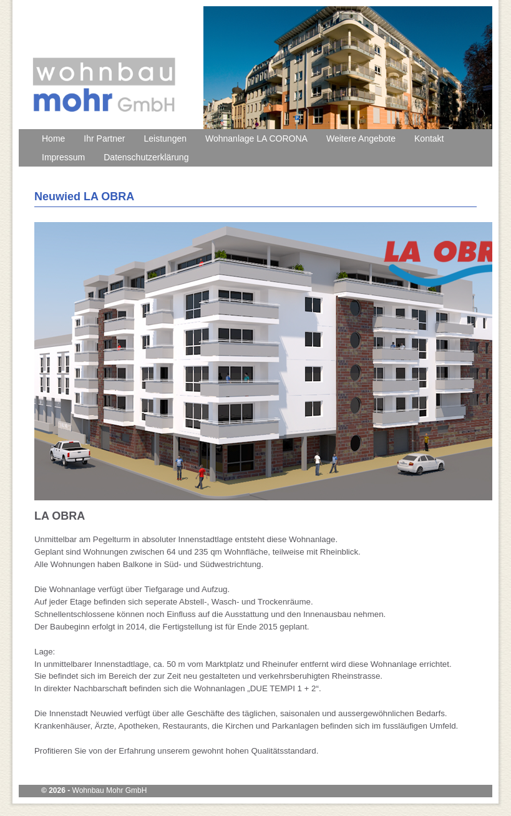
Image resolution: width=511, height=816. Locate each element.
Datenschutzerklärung (146, 157)
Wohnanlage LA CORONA (256, 138)
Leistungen (165, 138)
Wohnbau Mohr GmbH (109, 790)
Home (53, 138)
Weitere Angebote (361, 138)
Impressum (63, 157)
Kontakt (429, 138)
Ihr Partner (104, 138)
